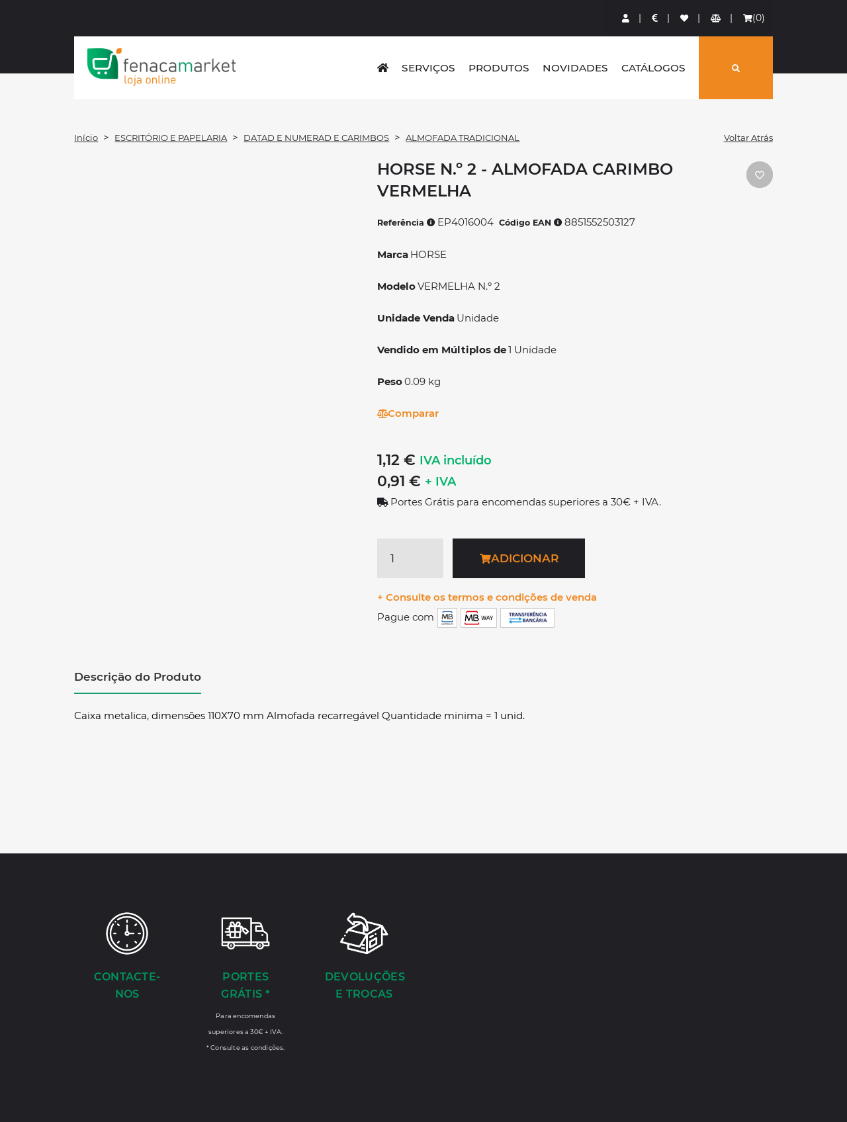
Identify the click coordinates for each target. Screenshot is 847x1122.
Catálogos (653, 68)
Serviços (428, 68)
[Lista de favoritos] (685, 18)
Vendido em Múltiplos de (441, 349)
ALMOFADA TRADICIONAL (462, 137)
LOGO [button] (161, 67)
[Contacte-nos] (126, 957)
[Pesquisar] (736, 67)
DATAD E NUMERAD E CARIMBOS (316, 137)
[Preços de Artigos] (655, 18)
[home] (383, 67)
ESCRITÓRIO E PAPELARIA (170, 137)
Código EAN (530, 223)
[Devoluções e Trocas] (364, 957)
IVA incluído (456, 460)
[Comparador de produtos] (716, 18)
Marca (392, 254)
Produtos (498, 68)
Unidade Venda (416, 318)
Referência (406, 223)
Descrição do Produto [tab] (137, 676)
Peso (389, 381)
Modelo (396, 286)
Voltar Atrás (748, 137)
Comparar (408, 413)
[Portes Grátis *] (245, 981)
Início (86, 137)
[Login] (626, 18)
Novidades (575, 68)
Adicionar (519, 558)
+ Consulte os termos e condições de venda (487, 597)
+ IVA (440, 481)
